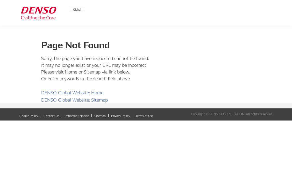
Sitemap (100, 115)
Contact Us (51, 115)
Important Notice (77, 115)
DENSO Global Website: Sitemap (74, 99)
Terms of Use (144, 115)
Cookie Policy (28, 115)
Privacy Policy (120, 115)
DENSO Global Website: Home (72, 92)
